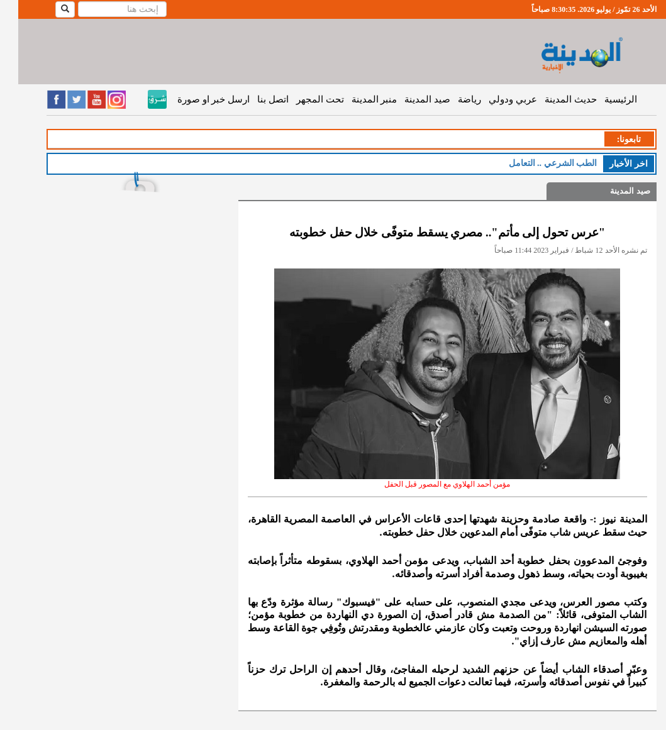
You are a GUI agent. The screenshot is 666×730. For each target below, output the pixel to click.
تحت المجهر (302, 99)
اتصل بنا (254, 99)
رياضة (451, 99)
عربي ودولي (494, 99)
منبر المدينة (356, 99)
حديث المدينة (552, 99)
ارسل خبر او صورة (195, 99)
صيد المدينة (409, 99)
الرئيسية (602, 99)
